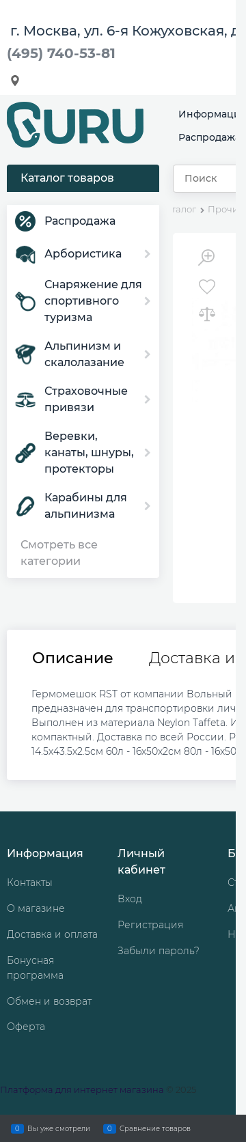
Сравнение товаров (155, 1128)
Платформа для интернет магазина (82, 1089)
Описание (72, 658)
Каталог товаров (67, 177)
